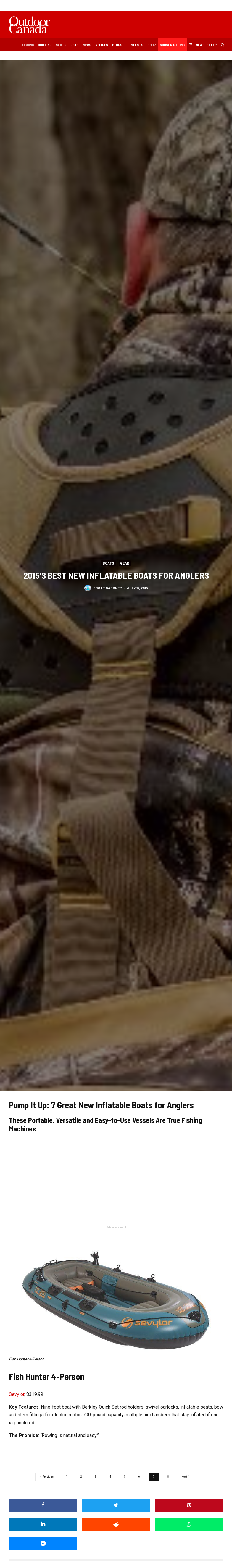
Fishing (28, 45)
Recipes (101, 45)
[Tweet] (116, 1505)
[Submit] (116, 1524)
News (87, 45)
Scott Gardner (107, 588)
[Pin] (189, 1505)
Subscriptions (172, 45)
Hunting (44, 45)
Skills (61, 45)
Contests (134, 45)
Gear (74, 45)
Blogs (117, 45)
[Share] (43, 1505)
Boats (108, 563)
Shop (151, 45)
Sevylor (16, 1394)
